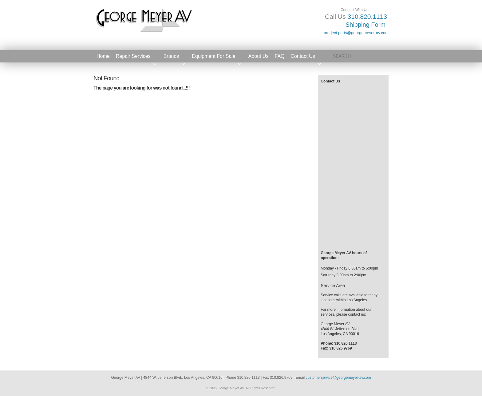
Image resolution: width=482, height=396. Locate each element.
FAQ (280, 56)
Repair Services (136, 58)
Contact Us (306, 58)
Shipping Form (365, 24)
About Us (258, 56)
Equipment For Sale (217, 58)
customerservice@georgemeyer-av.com (338, 377)
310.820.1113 (367, 16)
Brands (175, 58)
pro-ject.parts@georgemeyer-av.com (356, 32)
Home (103, 56)
